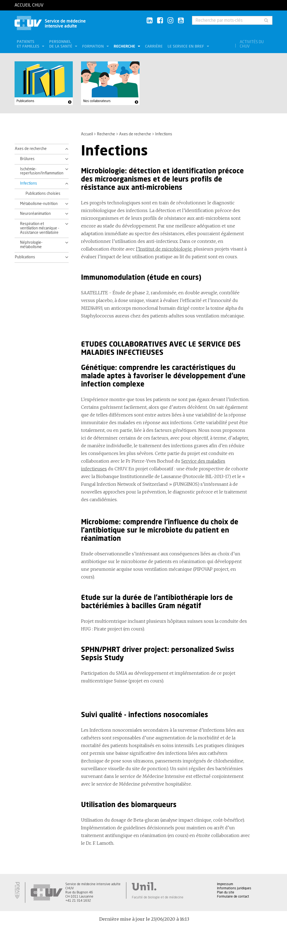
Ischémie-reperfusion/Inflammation (41, 171)
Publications (25, 101)
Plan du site (225, 892)
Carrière (154, 46)
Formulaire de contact (233, 896)
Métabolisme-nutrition (39, 204)
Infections (28, 183)
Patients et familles (28, 44)
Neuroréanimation (35, 214)
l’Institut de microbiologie (164, 249)
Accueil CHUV (29, 5)
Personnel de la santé (61, 44)
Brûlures (27, 159)
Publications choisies (43, 194)
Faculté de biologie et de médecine (157, 897)
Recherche (125, 46)
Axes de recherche (135, 134)
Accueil (87, 134)
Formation (93, 46)
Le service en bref (186, 46)
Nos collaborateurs (97, 101)
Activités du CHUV (252, 44)
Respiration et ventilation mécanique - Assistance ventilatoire (39, 228)
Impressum (225, 884)
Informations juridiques (234, 888)
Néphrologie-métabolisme (31, 245)
